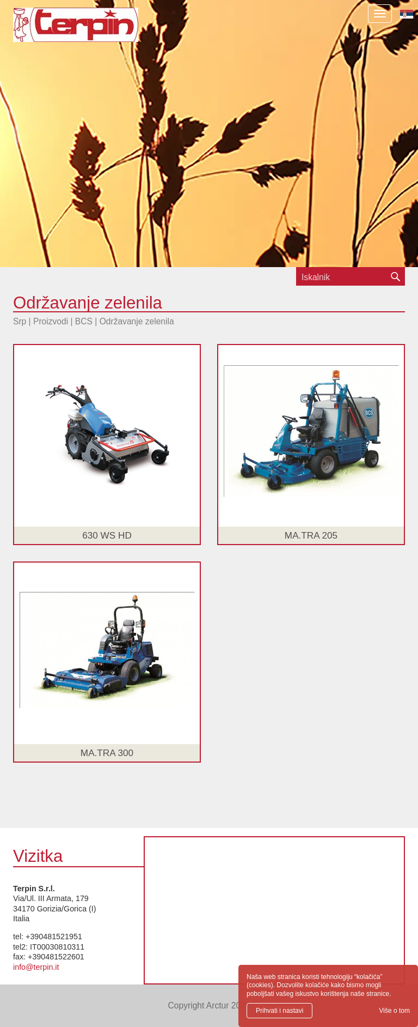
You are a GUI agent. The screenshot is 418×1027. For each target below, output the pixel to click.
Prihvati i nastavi (279, 1010)
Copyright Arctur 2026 (209, 1005)
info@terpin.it (36, 967)
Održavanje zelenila (137, 321)
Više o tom (394, 1010)
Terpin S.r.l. (94, 30)
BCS (84, 321)
